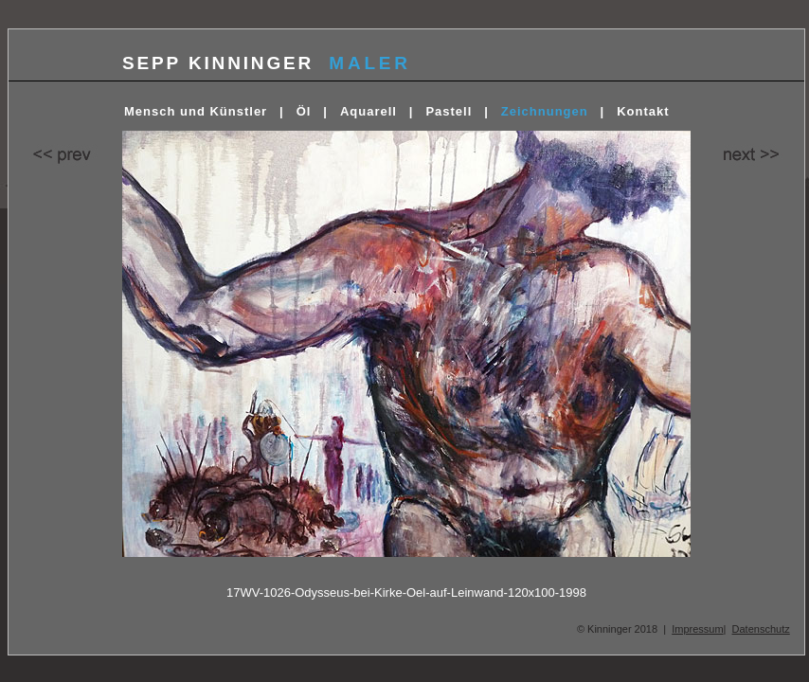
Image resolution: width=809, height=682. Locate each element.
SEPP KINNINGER (218, 63)
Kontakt (643, 111)
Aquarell (368, 111)
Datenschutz (761, 629)
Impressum (697, 629)
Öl (304, 111)
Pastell (448, 111)
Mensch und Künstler (195, 111)
